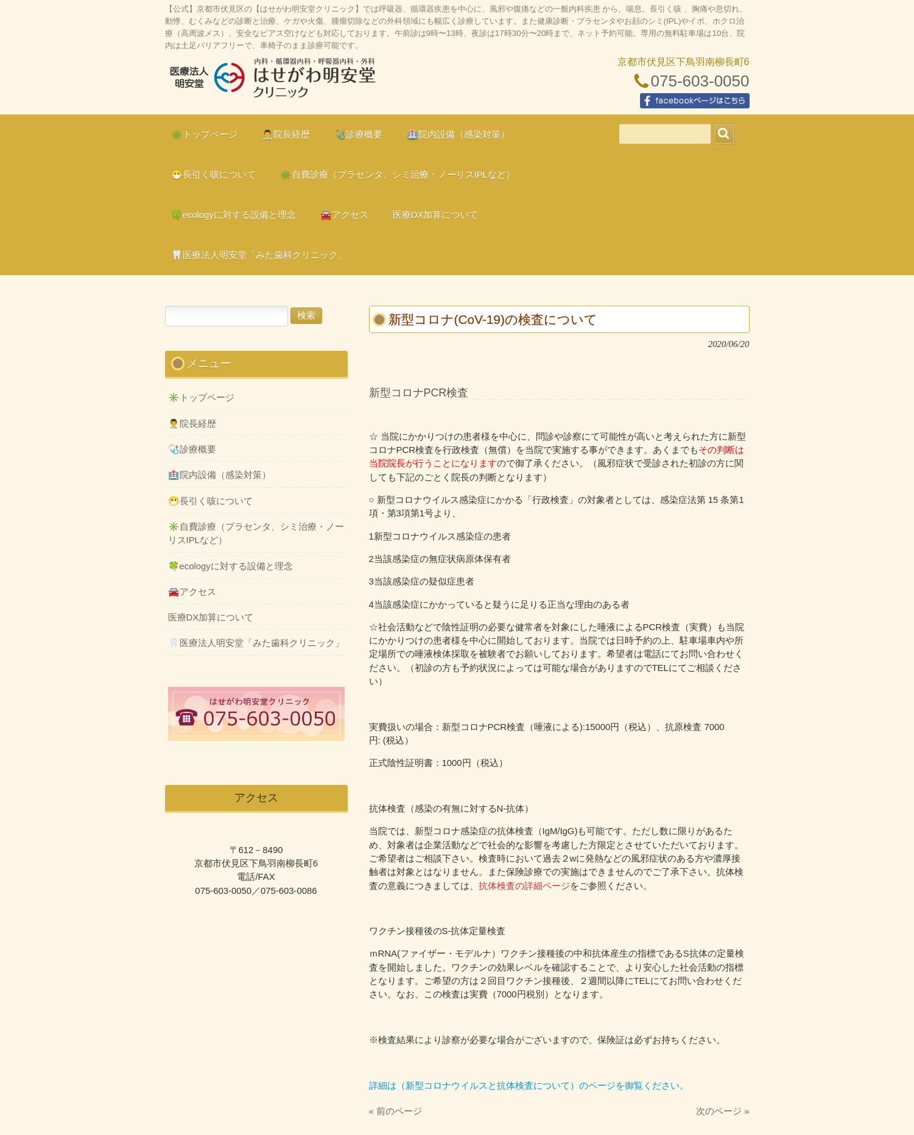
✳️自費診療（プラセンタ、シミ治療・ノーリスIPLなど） (256, 533)
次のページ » (722, 1111)
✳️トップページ (201, 397)
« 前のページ (395, 1111)
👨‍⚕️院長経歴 (192, 424)
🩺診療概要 (192, 449)
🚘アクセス (192, 592)
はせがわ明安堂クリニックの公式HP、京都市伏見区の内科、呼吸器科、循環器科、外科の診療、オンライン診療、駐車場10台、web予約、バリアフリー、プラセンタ (271, 83)
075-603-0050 (700, 81)
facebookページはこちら (695, 100)
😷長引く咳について (210, 501)
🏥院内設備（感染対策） (219, 475)
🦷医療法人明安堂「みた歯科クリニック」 (256, 643)
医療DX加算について (211, 617)
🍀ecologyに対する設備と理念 (230, 566)
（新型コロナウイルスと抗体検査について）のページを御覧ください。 (542, 1086)
